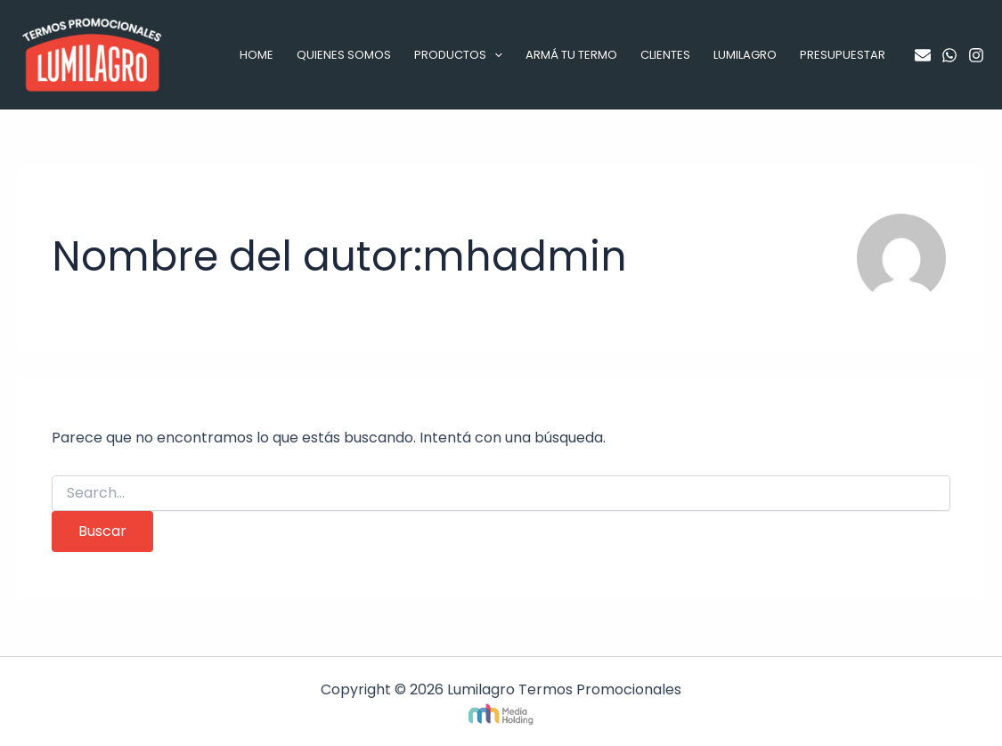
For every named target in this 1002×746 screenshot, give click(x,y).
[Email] (923, 55)
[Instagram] (976, 55)
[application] (494, 55)
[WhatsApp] (949, 55)
